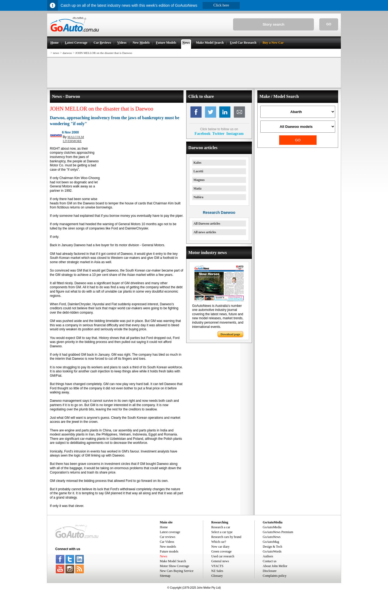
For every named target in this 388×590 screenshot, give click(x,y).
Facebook (202, 133)
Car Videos (167, 542)
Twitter (218, 133)
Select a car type (222, 532)
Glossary (217, 576)
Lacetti (198, 171)
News (163, 556)
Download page (230, 334)
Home (164, 527)
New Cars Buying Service (176, 571)
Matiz (197, 188)
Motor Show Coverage (174, 566)
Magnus (199, 180)
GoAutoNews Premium (278, 532)
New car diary (220, 546)
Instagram (235, 133)
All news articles (204, 232)
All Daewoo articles (206, 223)
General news (220, 561)
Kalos (197, 162)
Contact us (269, 561)
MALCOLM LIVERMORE (73, 139)
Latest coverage (170, 532)
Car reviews (167, 537)
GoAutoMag (271, 542)
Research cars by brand (226, 537)
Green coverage (221, 551)
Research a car (220, 527)
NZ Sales (217, 571)
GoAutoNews (271, 537)
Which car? (218, 542)
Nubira (198, 197)
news (56, 52)
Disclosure (269, 571)
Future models (169, 551)
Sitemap (165, 576)
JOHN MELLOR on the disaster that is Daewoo (103, 52)
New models (168, 546)
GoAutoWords (272, 551)
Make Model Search (173, 561)
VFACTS (217, 566)
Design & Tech (272, 546)
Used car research (222, 556)
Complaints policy (274, 576)
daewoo (67, 52)
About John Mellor (275, 566)
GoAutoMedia (272, 527)
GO (328, 24)
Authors (268, 556)
